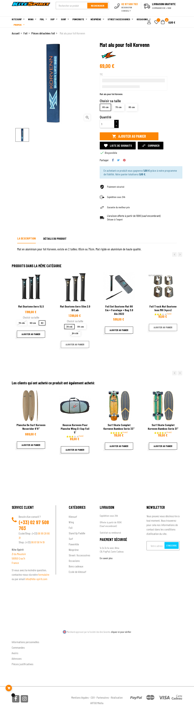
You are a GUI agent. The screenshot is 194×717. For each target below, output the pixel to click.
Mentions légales (80, 697)
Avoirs (15, 653)
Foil (70, 527)
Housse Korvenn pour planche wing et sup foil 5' (75, 428)
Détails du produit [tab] (55, 238)
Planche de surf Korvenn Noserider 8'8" (31, 426)
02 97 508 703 (34, 525)
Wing (71, 522)
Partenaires (103, 697)
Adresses (17, 658)
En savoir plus (106, 558)
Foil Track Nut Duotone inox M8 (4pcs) (163, 308)
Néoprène (74, 549)
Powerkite (74, 544)
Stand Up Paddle (77, 533)
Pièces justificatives (22, 664)
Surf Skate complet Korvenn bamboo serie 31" (163, 426)
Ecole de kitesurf (77, 571)
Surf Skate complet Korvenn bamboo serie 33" (119, 426)
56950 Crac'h (18, 558)
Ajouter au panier (129, 136)
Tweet (118, 160)
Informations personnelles (25, 642)
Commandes (18, 647)
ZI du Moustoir (19, 554)
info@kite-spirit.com (36, 579)
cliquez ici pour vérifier (121, 631)
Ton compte (18, 636)
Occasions (74, 560)
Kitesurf (73, 516)
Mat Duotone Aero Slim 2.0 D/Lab (75, 308)
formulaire (43, 574)
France (15, 562)
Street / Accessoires (79, 555)
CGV (93, 697)
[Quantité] (107, 124)
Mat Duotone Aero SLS (31, 306)
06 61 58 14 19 (38, 542)
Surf (71, 538)
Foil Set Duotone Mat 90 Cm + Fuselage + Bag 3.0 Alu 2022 (119, 310)
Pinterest (124, 160)
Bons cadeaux (76, 566)
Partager (113, 160)
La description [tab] (26, 238)
